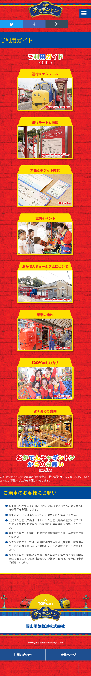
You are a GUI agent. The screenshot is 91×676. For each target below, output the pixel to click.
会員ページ (68, 654)
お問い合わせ (22, 654)
